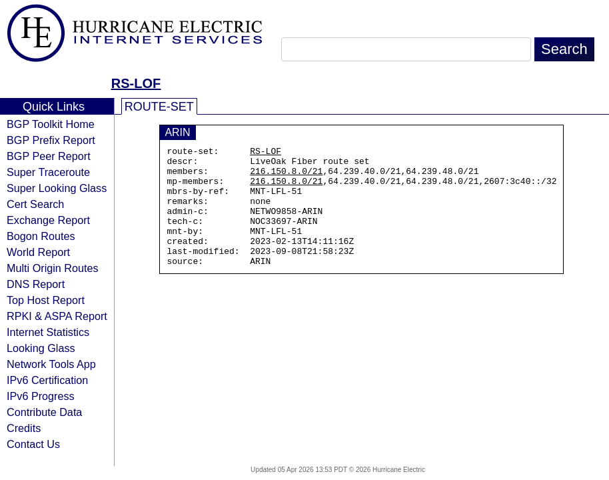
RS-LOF (136, 83)
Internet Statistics (48, 332)
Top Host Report (46, 300)
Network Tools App (51, 364)
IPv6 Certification (47, 380)
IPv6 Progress (41, 396)
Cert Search (35, 204)
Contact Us (33, 444)
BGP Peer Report (49, 156)
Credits (24, 428)
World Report (38, 252)
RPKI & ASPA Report (57, 316)
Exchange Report (48, 220)
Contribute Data (44, 412)
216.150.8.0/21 (286, 177)
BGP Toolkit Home (51, 124)
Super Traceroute (48, 172)
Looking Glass (41, 348)
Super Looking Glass (57, 188)
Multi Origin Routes (53, 268)
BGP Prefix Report (51, 140)
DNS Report (36, 284)
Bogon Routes (41, 236)
